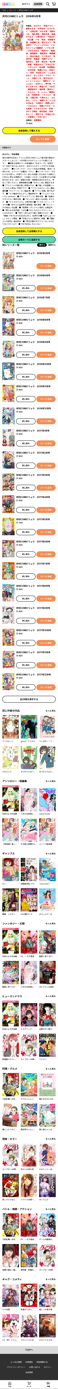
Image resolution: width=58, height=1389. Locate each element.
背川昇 (52, 62)
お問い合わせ (34, 1367)
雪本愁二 (29, 62)
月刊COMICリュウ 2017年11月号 (33, 652)
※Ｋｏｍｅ (46, 95)
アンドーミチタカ (41, 45)
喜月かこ (51, 89)
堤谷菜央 (43, 111)
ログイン (26, 4)
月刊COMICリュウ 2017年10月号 (33, 630)
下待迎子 (51, 37)
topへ (29, 1349)
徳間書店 (37, 120)
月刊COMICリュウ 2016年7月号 (33, 297)
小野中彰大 (40, 37)
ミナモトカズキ (40, 109)
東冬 (37, 62)
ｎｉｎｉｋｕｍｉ (33, 81)
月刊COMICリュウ (26, 10)
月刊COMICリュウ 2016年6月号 (33, 275)
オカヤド (37, 26)
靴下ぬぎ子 (48, 78)
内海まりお (50, 114)
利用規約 (29, 1362)
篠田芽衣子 (32, 89)
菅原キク (47, 81)
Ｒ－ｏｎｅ (42, 92)
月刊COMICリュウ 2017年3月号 (33, 475)
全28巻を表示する (29, 699)
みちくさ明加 (31, 111)
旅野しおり (50, 103)
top (4, 10)
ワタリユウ (32, 67)
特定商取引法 (42, 1362)
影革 (51, 109)
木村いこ (39, 84)
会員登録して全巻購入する (29, 231)
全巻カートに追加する (29, 239)
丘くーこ (29, 114)
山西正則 (34, 31)
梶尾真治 (43, 53)
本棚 (48, 1386)
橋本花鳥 (45, 34)
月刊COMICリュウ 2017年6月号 (33, 541)
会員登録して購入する (29, 130)
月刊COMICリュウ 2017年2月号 (33, 452)
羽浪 (51, 111)
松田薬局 (51, 67)
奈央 (32, 73)
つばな (52, 86)
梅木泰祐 (35, 34)
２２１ (35, 100)
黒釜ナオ (43, 86)
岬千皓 (48, 84)
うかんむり (32, 106)
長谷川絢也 (34, 56)
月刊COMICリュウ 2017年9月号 (33, 608)
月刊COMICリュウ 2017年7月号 (33, 563)
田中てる (39, 114)
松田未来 (35, 95)
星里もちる (42, 70)
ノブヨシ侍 (49, 48)
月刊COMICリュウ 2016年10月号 (33, 364)
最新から (52, 245)
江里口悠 (34, 97)
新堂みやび (38, 64)
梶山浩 (44, 62)
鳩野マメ (43, 100)
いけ (37, 40)
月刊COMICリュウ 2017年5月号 (33, 519)
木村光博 (31, 70)
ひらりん (31, 92)
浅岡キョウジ (47, 59)
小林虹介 (39, 103)
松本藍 (42, 67)
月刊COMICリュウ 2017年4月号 (33, 497)
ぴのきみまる (33, 51)
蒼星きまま (30, 28)
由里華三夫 (34, 42)
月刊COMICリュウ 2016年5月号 (33, 253)
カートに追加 (42, 139)
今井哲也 (41, 28)
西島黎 (36, 59)
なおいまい (42, 117)
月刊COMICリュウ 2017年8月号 (33, 586)
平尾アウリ (48, 26)
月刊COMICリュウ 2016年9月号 (33, 342)
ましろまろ (38, 75)
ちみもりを (50, 64)
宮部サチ (45, 51)
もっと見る (51, 711)
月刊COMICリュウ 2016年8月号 (33, 319)
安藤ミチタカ (45, 106)
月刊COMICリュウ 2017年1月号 (32, 430)
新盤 (30, 64)
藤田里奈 (34, 53)
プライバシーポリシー (16, 1367)
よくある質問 (16, 1362)
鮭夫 (43, 40)
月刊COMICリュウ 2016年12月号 (33, 408)
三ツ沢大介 (46, 56)
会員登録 (38, 4)
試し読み (26, 288)
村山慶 (30, 40)
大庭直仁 (31, 117)
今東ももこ (44, 97)
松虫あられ (40, 73)
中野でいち (36, 78)
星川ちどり (46, 42)
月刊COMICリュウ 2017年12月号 (33, 674)
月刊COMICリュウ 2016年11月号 (33, 386)
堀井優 (42, 89)
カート (29, 1386)
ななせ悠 (43, 31)
